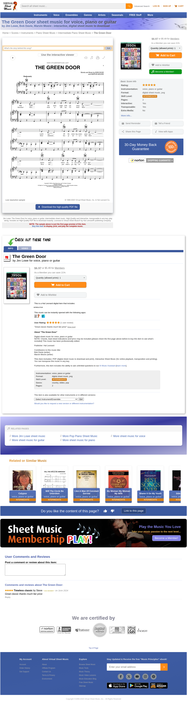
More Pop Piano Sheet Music (80, 436)
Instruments (40, 15)
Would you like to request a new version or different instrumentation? (64, 403)
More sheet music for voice (129, 436)
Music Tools (83, 668)
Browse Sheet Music (87, 664)
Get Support (24, 672)
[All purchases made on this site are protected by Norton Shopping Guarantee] (151, 162)
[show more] (71, 327)
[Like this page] (105, 511)
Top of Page (93, 648)
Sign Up (167, 6)
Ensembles (72, 15)
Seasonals (117, 15)
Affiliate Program (48, 668)
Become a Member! (166, 538)
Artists (101, 15)
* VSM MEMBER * (49, 591)
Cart (179, 6)
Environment (47, 679)
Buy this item (37, 226)
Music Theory (84, 672)
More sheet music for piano (79, 440)
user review (67, 323)
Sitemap (82, 686)
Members (174, 38)
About (44, 664)
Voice (56, 15)
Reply (7, 597)
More (150, 15)
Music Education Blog (87, 679)
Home (5, 33)
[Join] (164, 667)
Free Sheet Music (86, 682)
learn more (121, 366)
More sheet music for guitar (28, 440)
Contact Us (46, 672)
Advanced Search (142, 6)
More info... (126, 115)
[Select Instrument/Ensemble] (56, 399)
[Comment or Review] (35, 570)
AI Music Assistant (107, 366)
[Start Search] (129, 6)
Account (22, 664)
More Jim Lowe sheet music (28, 436)
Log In (156, 6)
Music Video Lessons (87, 675)
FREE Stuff (135, 15)
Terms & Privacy (48, 675)
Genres (88, 15)
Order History (24, 668)
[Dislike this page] (112, 511)
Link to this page (134, 510)
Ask (108, 48)
